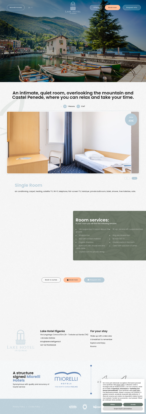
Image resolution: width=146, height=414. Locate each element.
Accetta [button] (133, 404)
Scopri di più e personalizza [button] (123, 408)
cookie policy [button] (136, 390)
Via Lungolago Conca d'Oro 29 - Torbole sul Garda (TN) (64, 334)
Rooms (93, 346)
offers (96, 7)
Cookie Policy (34, 406)
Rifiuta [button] (112, 404)
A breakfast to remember (101, 339)
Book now (112, 7)
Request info (131, 7)
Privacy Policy (19, 406)
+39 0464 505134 (47, 338)
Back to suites (51, 280)
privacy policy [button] (120, 385)
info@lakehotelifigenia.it (50, 341)
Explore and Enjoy (97, 343)
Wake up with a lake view (101, 336)
